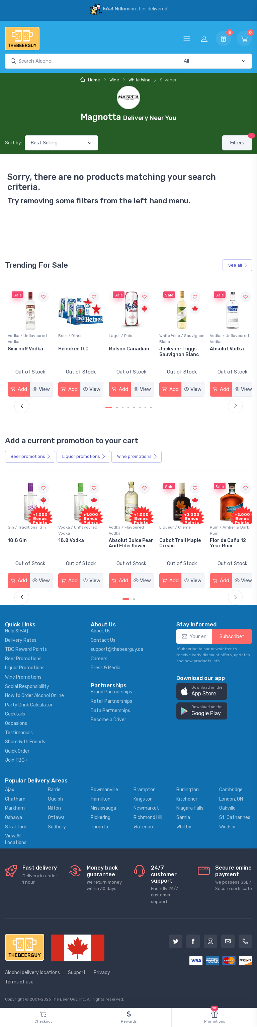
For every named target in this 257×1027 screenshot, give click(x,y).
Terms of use (19, 980)
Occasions (16, 721)
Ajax (9, 788)
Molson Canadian (176, 348)
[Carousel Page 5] (134, 406)
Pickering (100, 815)
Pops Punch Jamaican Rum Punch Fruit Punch (29, 544)
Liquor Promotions (25, 666)
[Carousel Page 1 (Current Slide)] (108, 406)
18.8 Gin (66, 538)
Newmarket (146, 806)
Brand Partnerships (111, 690)
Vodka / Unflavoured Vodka (76, 337)
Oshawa (13, 815)
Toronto (99, 825)
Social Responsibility (27, 684)
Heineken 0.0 (122, 348)
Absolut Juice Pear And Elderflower (172, 544)
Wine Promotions (23, 675)
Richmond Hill (148, 815)
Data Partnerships (110, 708)
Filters (241, 140)
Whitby (183, 825)
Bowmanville (104, 788)
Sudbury (57, 825)
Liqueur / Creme (221, 525)
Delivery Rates (20, 638)
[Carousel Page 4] (128, 406)
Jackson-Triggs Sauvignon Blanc (225, 350)
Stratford (15, 825)
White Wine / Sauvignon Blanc (222, 337)
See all (238, 265)
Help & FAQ (16, 629)
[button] (201, 689)
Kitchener (186, 797)
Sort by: (13, 143)
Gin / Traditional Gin (76, 525)
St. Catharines (234, 815)
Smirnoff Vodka (75, 348)
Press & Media (105, 666)
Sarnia (183, 815)
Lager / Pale (168, 334)
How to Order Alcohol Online (34, 693)
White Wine (139, 79)
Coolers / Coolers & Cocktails (26, 528)
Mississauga (103, 806)
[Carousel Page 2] (117, 406)
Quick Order (17, 749)
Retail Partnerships (111, 699)
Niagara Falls (189, 806)
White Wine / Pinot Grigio (25, 337)
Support (77, 971)
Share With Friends (25, 740)
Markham (15, 806)
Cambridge (231, 788)
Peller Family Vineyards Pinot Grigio (26, 353)
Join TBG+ (16, 758)
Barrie (54, 788)
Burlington (187, 788)
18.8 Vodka (120, 538)
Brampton (145, 788)
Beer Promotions (23, 657)
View (40, 388)
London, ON (231, 797)
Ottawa (56, 815)
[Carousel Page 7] (145, 406)
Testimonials (19, 731)
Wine (114, 79)
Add (18, 388)
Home (90, 79)
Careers (99, 657)
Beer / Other (119, 334)
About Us (100, 629)
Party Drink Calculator (29, 703)
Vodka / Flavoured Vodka (173, 528)
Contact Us (103, 638)
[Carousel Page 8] (151, 406)
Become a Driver (108, 718)
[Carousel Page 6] (140, 406)
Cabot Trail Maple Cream (226, 541)
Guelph (55, 797)
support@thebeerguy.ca (117, 647)
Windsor (227, 825)
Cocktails (15, 712)
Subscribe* (232, 634)
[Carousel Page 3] (122, 406)
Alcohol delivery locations (32, 971)
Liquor (84, 455)
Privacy (102, 971)
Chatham (15, 797)
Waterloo (143, 825)
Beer (31, 455)
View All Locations (15, 837)
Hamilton (100, 797)
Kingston (143, 797)
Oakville (227, 806)
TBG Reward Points (26, 647)
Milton (54, 806)
